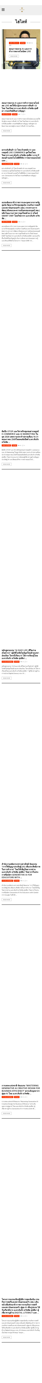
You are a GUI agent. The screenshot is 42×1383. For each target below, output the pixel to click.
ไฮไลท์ (23, 43)
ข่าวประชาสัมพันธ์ (7, 164)
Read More (13, 56)
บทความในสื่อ (6, 445)
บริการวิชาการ (14, 43)
